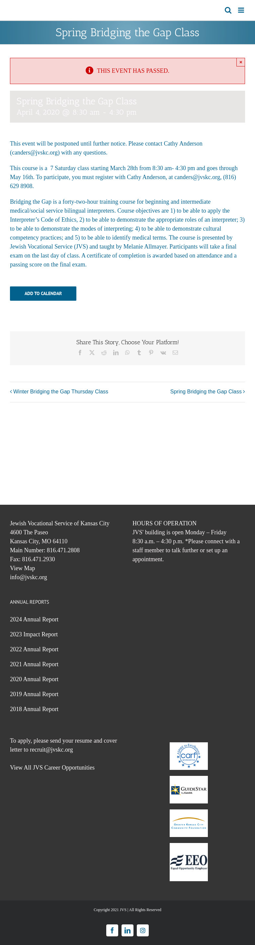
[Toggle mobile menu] (241, 10)
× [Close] (240, 62)
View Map (22, 568)
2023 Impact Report (34, 634)
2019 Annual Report (34, 694)
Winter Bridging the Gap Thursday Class (60, 391)
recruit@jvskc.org (51, 749)
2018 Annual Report (34, 709)
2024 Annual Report (34, 619)
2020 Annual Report (34, 679)
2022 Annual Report (34, 649)
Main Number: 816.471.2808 (45, 550)
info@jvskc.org (28, 577)
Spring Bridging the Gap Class (206, 391)
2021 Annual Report (34, 664)
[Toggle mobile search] (228, 10)
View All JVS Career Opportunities (52, 767)
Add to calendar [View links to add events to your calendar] (43, 293)
